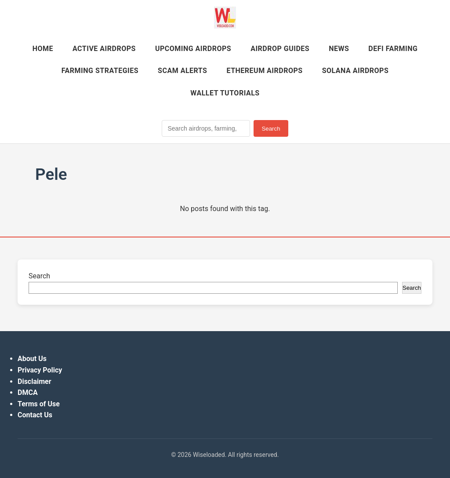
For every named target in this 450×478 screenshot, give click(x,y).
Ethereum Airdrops (264, 70)
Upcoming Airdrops (193, 48)
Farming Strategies (100, 70)
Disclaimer (34, 381)
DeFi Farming (392, 48)
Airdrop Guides (279, 48)
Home (43, 48)
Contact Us (35, 415)
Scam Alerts (182, 70)
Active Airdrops (104, 48)
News (339, 48)
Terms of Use (39, 404)
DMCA (28, 392)
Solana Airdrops (355, 70)
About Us (32, 358)
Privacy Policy (40, 370)
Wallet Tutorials (224, 93)
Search (270, 128)
